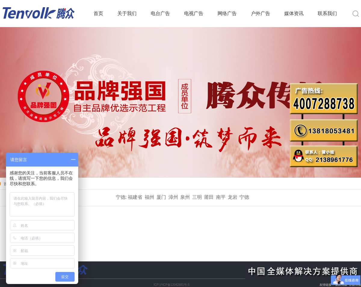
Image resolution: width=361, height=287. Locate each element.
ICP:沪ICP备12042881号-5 (171, 284)
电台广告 (160, 13)
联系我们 (327, 13)
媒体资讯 (294, 13)
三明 (197, 197)
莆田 (209, 197)
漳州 (173, 197)
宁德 (244, 197)
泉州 (185, 197)
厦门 (161, 197)
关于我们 (127, 13)
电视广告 (193, 13)
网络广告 (227, 13)
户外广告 (260, 13)
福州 (149, 197)
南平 (221, 197)
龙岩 (232, 197)
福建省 (135, 197)
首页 (98, 13)
